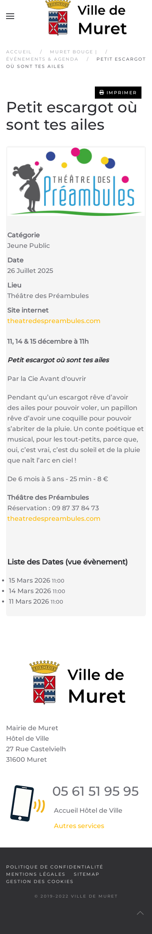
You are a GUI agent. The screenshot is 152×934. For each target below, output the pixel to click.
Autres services (79, 826)
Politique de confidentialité (54, 867)
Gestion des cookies (40, 881)
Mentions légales (36, 874)
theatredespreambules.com (54, 321)
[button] (10, 16)
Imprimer (118, 92)
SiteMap (87, 874)
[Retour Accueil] (76, 16)
